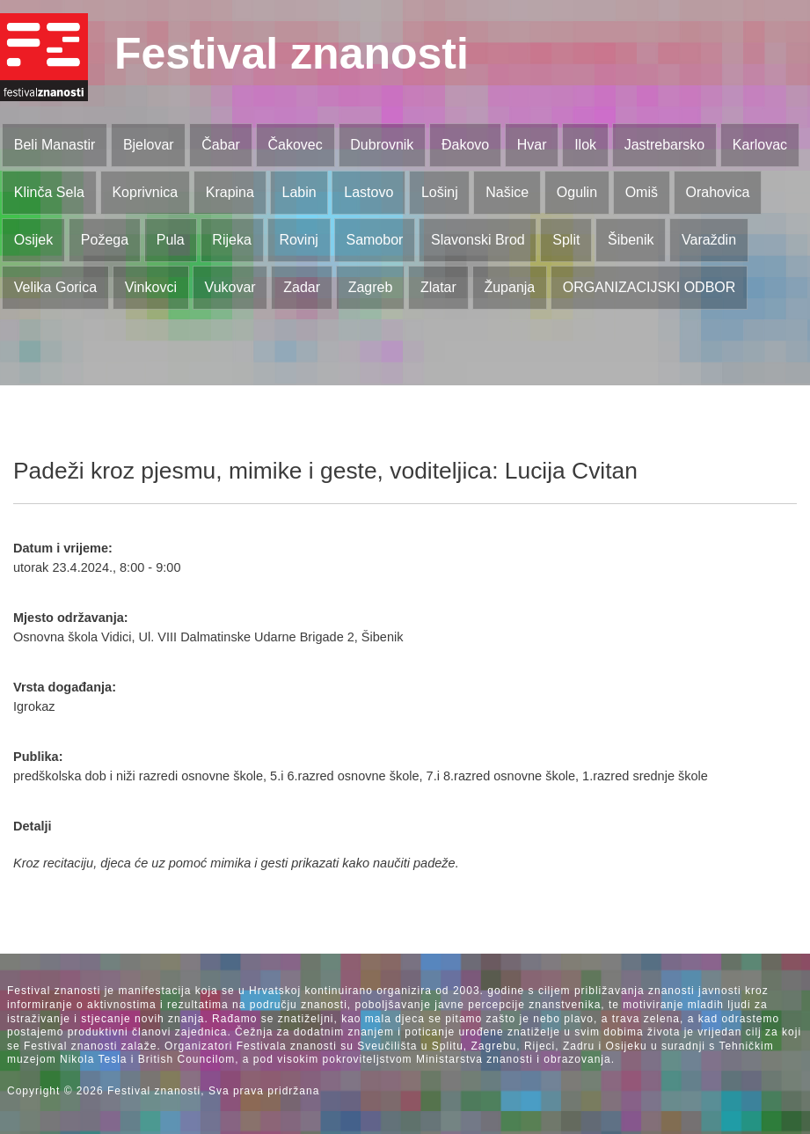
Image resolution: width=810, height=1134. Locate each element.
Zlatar (438, 287)
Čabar (220, 144)
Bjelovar (148, 144)
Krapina (230, 192)
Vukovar (230, 287)
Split (566, 239)
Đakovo (465, 144)
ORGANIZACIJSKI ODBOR (649, 287)
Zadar (301, 287)
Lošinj (439, 192)
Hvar (532, 144)
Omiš (641, 192)
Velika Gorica (55, 287)
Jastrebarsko (664, 144)
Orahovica (718, 192)
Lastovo (368, 192)
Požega (104, 239)
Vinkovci (151, 287)
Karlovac (760, 144)
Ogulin (577, 192)
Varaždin (709, 239)
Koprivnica (145, 192)
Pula (171, 239)
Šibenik (630, 239)
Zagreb (370, 287)
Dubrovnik (381, 144)
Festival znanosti (291, 53)
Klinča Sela (49, 192)
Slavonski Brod (478, 239)
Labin (298, 192)
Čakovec (294, 144)
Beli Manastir (54, 144)
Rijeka (231, 239)
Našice (507, 192)
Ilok (585, 144)
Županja (509, 287)
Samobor (374, 239)
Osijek (33, 239)
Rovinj (298, 239)
